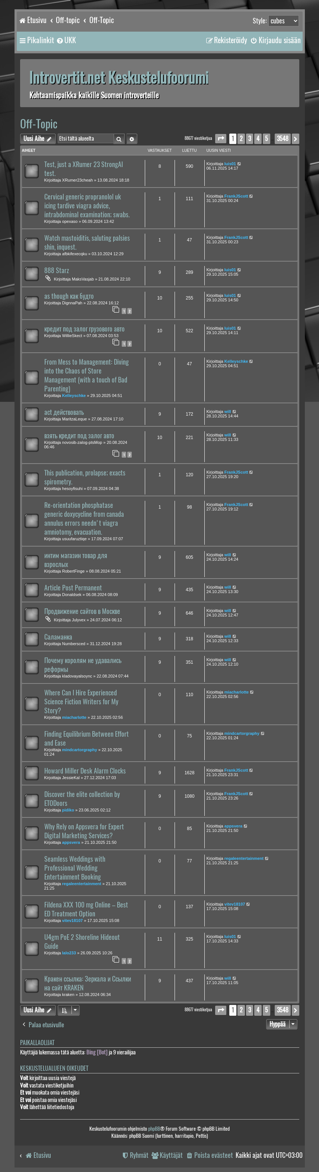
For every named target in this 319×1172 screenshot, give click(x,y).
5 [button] (266, 139)
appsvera (71, 842)
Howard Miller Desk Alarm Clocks (85, 770)
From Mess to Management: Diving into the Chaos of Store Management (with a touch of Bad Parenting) (86, 375)
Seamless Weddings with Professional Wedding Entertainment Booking (74, 868)
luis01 (230, 163)
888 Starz (56, 270)
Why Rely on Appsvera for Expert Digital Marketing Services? (84, 831)
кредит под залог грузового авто (84, 328)
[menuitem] (66, 40)
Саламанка (58, 637)
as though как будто (69, 296)
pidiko (68, 810)
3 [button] (249, 139)
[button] (220, 138)
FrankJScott (236, 196)
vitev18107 (72, 920)
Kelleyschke (74, 395)
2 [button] (241, 139)
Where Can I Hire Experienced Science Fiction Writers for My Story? (81, 701)
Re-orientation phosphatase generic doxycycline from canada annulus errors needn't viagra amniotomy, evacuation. (84, 519)
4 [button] (257, 139)
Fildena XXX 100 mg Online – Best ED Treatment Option (86, 909)
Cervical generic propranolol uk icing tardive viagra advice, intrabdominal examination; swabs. (87, 205)
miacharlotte (74, 717)
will (227, 411)
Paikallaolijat (37, 1043)
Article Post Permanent (73, 587)
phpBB (154, 1128)
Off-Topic (38, 123)
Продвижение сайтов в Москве (82, 611)
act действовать (64, 412)
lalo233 (69, 953)
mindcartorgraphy (79, 749)
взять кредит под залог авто (79, 435)
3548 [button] (282, 139)
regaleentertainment (81, 883)
